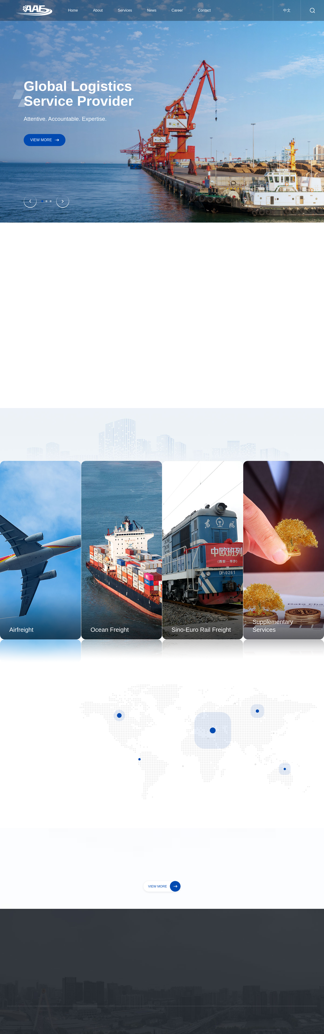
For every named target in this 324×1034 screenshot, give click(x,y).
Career (177, 10)
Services (125, 10)
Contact (204, 10)
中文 (287, 10)
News (151, 10)
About (98, 10)
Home (73, 10)
